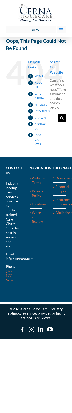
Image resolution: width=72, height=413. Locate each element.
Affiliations (59, 213)
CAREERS (40, 117)
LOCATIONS (42, 111)
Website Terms (36, 180)
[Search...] (54, 118)
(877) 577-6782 (38, 139)
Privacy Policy (36, 193)
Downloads (59, 178)
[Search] (62, 118)
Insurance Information (59, 201)
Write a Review (36, 217)
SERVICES (41, 104)
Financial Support (59, 188)
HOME (39, 76)
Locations (36, 204)
